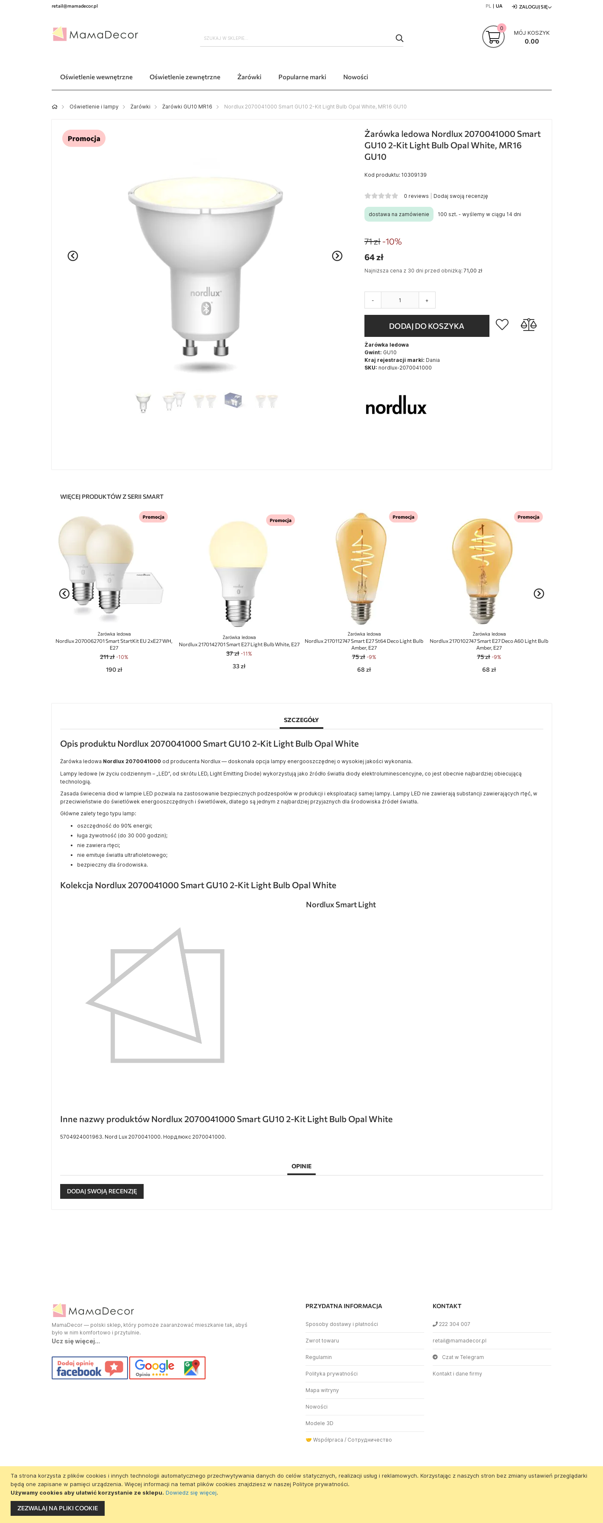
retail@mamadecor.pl (459, 1340)
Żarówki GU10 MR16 (187, 106)
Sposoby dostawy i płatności (342, 1324)
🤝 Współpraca (324, 1440)
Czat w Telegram (458, 1357)
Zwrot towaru (322, 1340)
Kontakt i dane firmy (457, 1373)
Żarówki (140, 106)
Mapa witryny (322, 1390)
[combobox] (301, 38)
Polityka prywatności (332, 1373)
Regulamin (319, 1357)
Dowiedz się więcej (191, 1492)
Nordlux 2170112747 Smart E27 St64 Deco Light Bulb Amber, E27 (364, 640)
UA (499, 5)
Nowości (317, 1406)
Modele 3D (319, 1423)
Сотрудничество (369, 1440)
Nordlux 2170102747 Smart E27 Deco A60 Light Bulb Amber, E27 (489, 640)
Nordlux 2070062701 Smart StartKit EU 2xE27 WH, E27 (114, 640)
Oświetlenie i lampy (94, 106)
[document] (303, 1494)
